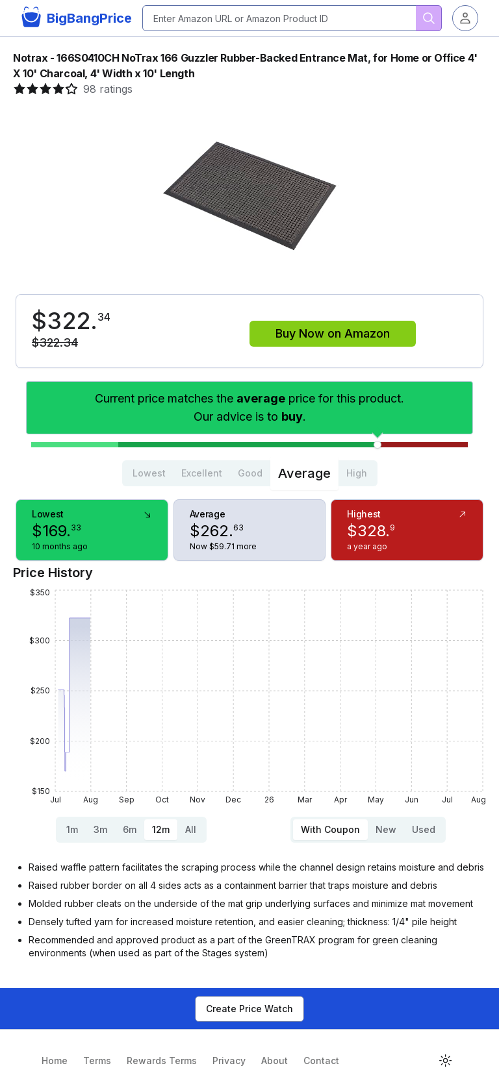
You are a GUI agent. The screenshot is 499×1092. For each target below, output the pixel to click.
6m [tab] (129, 829)
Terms (97, 1060)
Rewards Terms (162, 1060)
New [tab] (386, 829)
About (274, 1060)
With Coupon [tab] (330, 829)
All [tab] (190, 829)
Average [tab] (304, 473)
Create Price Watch (249, 1008)
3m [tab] (100, 829)
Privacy (229, 1060)
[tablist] (249, 473)
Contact (321, 1060)
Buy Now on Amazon (332, 333)
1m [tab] (72, 829)
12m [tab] (161, 829)
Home (55, 1060)
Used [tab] (423, 829)
